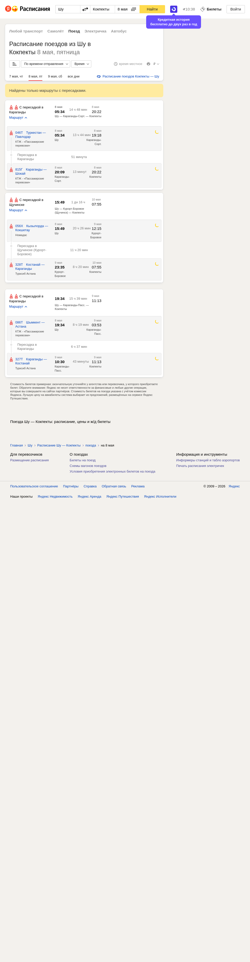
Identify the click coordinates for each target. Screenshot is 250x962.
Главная (16, 445)
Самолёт (55, 31)
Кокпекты (95, 176)
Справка (90, 486)
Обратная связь (114, 486)
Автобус (119, 31)
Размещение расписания (29, 460)
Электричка (95, 31)
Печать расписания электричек (200, 466)
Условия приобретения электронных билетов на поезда (112, 471)
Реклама (138, 486)
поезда (90, 445)
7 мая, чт (16, 76)
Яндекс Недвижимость (55, 496)
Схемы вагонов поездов (88, 466)
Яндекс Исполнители (160, 496)
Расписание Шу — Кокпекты (59, 445)
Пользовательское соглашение (34, 486)
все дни (74, 76)
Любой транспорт (26, 31)
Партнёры (70, 486)
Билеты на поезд (83, 460)
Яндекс (234, 486)
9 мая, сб (55, 76)
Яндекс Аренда (89, 496)
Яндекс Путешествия (122, 496)
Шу (57, 139)
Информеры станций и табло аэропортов (208, 460)
